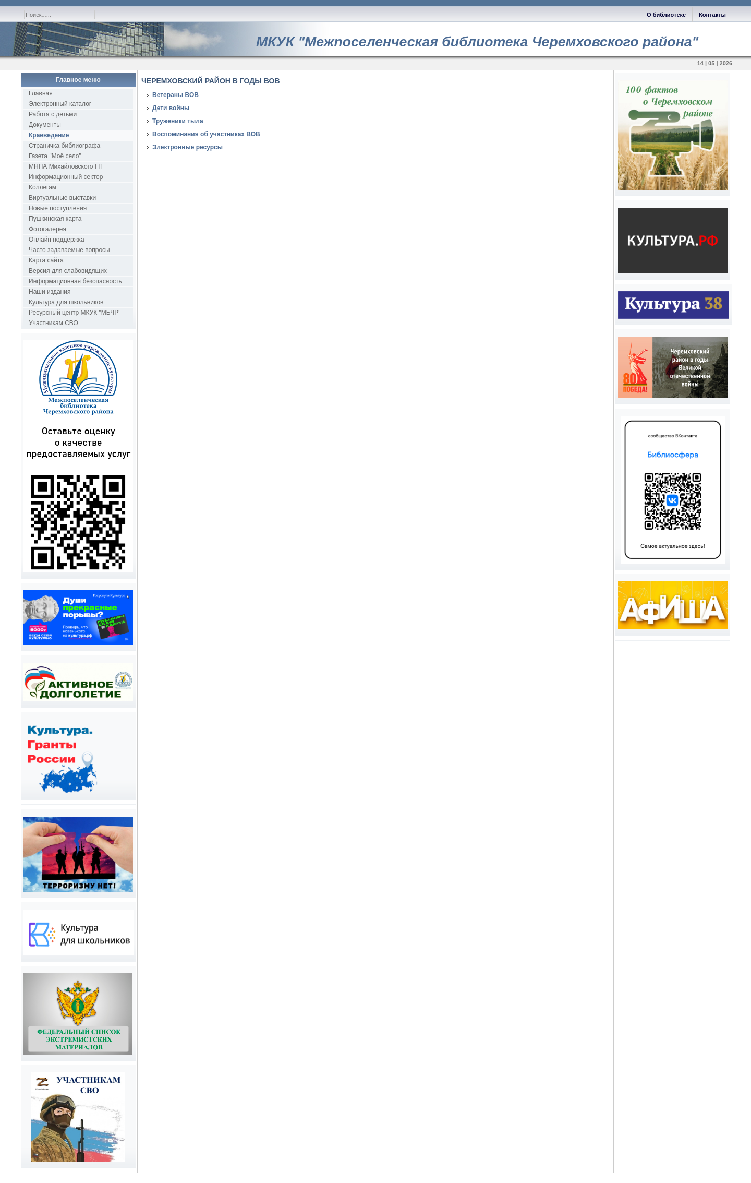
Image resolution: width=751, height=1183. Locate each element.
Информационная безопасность (75, 281)
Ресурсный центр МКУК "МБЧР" (74, 312)
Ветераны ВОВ (175, 95)
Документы (45, 124)
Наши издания (49, 291)
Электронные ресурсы (187, 147)
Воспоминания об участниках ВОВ (206, 134)
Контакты (712, 14)
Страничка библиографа (64, 145)
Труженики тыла (177, 121)
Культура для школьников (66, 302)
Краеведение (49, 135)
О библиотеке (666, 14)
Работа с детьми (53, 114)
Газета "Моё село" (55, 156)
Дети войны (170, 108)
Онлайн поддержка (56, 239)
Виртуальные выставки (62, 197)
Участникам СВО (53, 323)
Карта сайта (46, 260)
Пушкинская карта (55, 218)
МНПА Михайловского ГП (66, 166)
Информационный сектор (66, 177)
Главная (41, 93)
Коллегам (42, 187)
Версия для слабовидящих (68, 270)
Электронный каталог (60, 103)
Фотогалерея (47, 229)
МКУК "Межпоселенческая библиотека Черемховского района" (477, 42)
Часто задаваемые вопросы (69, 250)
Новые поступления (58, 208)
